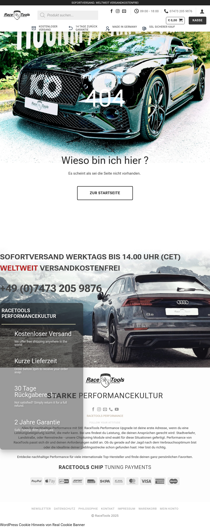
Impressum (126, 508)
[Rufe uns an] (111, 410)
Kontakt (108, 508)
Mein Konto (169, 508)
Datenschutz (64, 508)
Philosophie (88, 508)
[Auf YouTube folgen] (117, 410)
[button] (202, 11)
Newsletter (41, 508)
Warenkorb (148, 508)
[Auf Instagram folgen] (118, 11)
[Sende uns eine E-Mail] (124, 11)
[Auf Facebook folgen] (112, 11)
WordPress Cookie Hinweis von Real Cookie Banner (42, 525)
